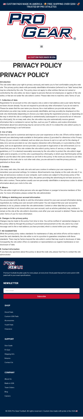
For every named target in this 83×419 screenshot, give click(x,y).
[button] (41, 46)
